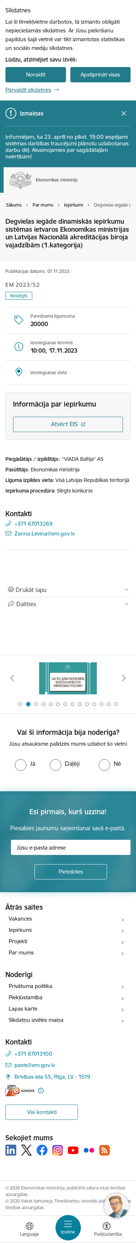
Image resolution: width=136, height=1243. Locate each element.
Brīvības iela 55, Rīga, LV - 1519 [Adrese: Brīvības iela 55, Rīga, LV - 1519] (52, 1076)
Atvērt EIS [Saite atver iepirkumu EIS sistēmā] (64, 424)
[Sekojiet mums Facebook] (42, 1150)
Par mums (21, 952)
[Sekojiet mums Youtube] (73, 1149)
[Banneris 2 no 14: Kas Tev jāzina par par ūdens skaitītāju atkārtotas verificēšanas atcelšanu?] (68, 678)
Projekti (18, 941)
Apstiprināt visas (100, 74)
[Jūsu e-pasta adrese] (71, 847)
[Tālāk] (124, 678)
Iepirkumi (20, 929)
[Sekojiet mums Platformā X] (26, 1150)
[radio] (25, 763)
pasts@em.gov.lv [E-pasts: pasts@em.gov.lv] (35, 1065)
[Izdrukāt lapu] (68, 590)
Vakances (20, 918)
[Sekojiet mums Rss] (104, 1150)
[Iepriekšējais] (12, 678)
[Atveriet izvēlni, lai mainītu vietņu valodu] (29, 1230)
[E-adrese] (19, 1091)
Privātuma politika (30, 986)
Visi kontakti (42, 1112)
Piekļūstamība (25, 997)
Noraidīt (35, 74)
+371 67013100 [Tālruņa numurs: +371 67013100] (33, 1053)
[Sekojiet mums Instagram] (57, 1150)
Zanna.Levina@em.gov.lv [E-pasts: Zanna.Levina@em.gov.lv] (45, 533)
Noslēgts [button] (19, 295)
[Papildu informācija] (41, 1090)
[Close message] (123, 113)
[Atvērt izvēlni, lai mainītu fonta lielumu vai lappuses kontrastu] (106, 1230)
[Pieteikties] (70, 871)
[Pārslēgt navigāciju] (68, 1227)
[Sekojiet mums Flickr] (88, 1149)
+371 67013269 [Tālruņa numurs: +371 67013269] (34, 523)
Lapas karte (23, 1008)
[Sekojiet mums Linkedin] (10, 1150)
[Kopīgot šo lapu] (68, 604)
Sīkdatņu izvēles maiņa (36, 1019)
